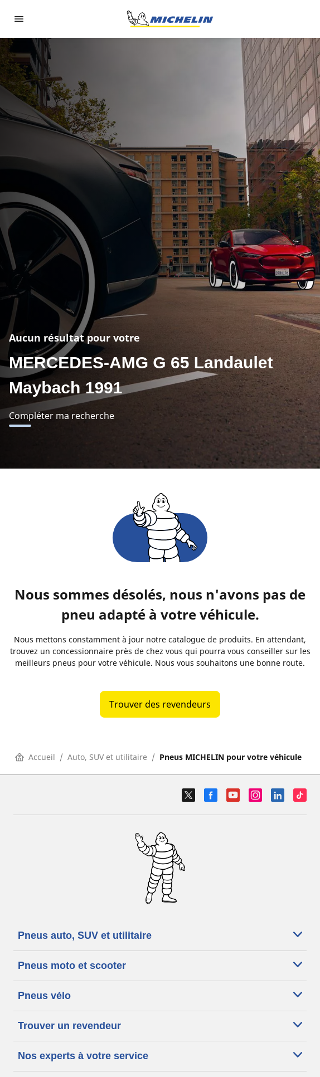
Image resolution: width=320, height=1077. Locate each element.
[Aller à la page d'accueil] (170, 19)
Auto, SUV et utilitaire (107, 757)
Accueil (35, 757)
